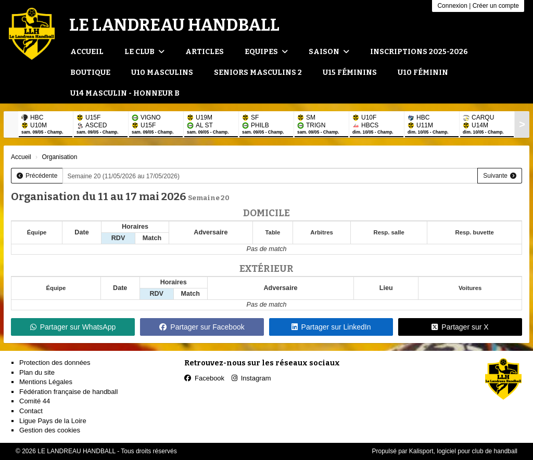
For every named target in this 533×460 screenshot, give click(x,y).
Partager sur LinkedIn (331, 327)
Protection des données (55, 362)
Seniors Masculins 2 (258, 72)
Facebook (204, 378)
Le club (144, 51)
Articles (204, 51)
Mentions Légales (45, 382)
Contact (31, 411)
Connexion (452, 5)
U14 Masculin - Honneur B (125, 93)
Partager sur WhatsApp (73, 327)
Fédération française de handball (68, 392)
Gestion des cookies (49, 430)
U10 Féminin (423, 72)
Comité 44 (34, 401)
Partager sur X (460, 327)
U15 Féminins (350, 72)
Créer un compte (496, 5)
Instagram (251, 378)
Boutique (90, 72)
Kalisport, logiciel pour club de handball (463, 451)
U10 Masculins (162, 72)
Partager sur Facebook (201, 327)
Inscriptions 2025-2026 (419, 51)
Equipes (266, 51)
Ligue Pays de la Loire (52, 421)
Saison (329, 51)
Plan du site (37, 372)
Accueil (87, 51)
